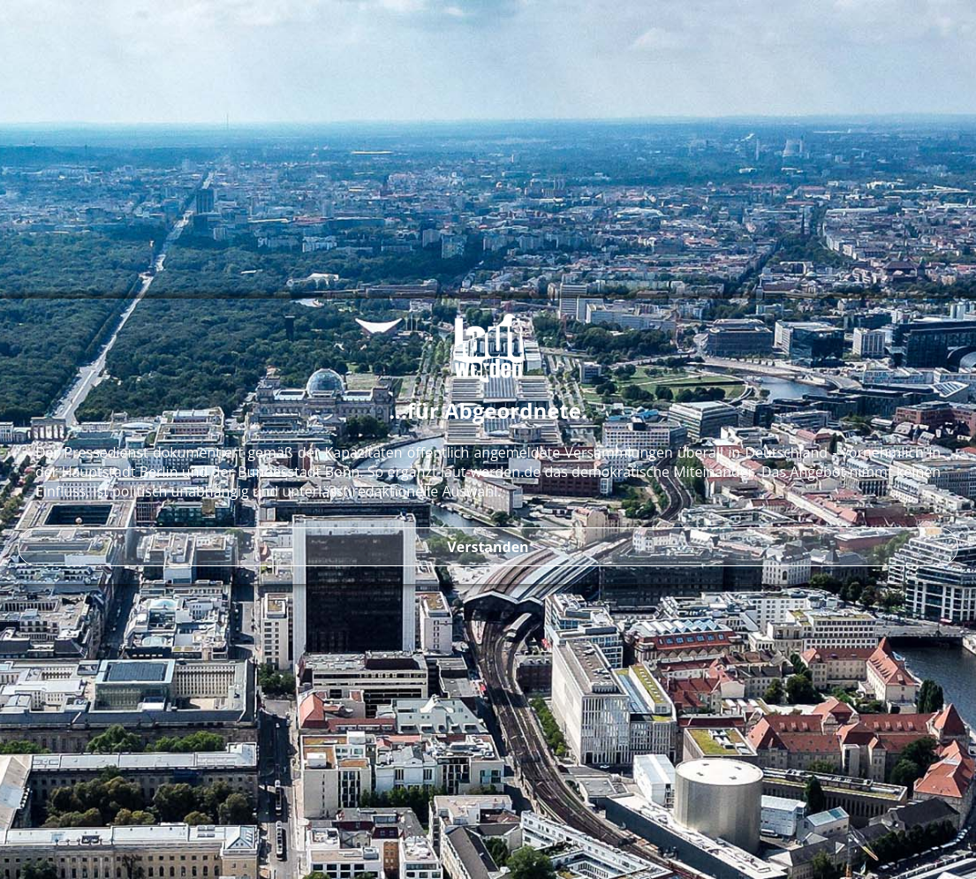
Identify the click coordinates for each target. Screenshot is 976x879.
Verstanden (487, 547)
